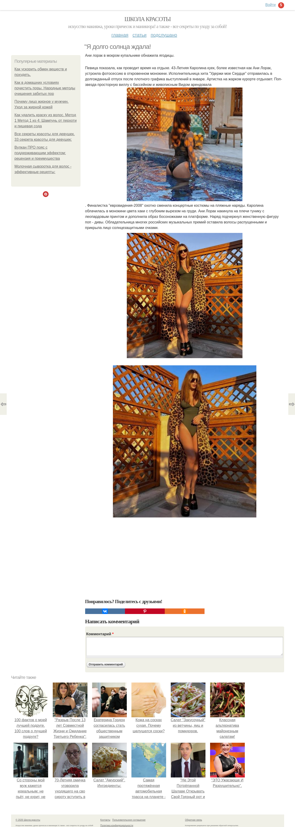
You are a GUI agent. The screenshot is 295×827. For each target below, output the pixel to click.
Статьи (139, 35)
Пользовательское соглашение (129, 820)
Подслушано (164, 35)
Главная (120, 35)
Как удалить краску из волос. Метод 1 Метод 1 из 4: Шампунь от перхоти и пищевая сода (46, 120)
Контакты (105, 820)
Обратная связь (193, 820)
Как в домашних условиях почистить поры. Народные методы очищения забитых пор (45, 88)
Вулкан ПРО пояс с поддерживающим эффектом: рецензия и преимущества (40, 152)
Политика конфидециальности (116, 825)
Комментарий (100, 634)
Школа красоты (147, 19)
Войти (270, 5)
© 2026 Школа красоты (28, 820)
